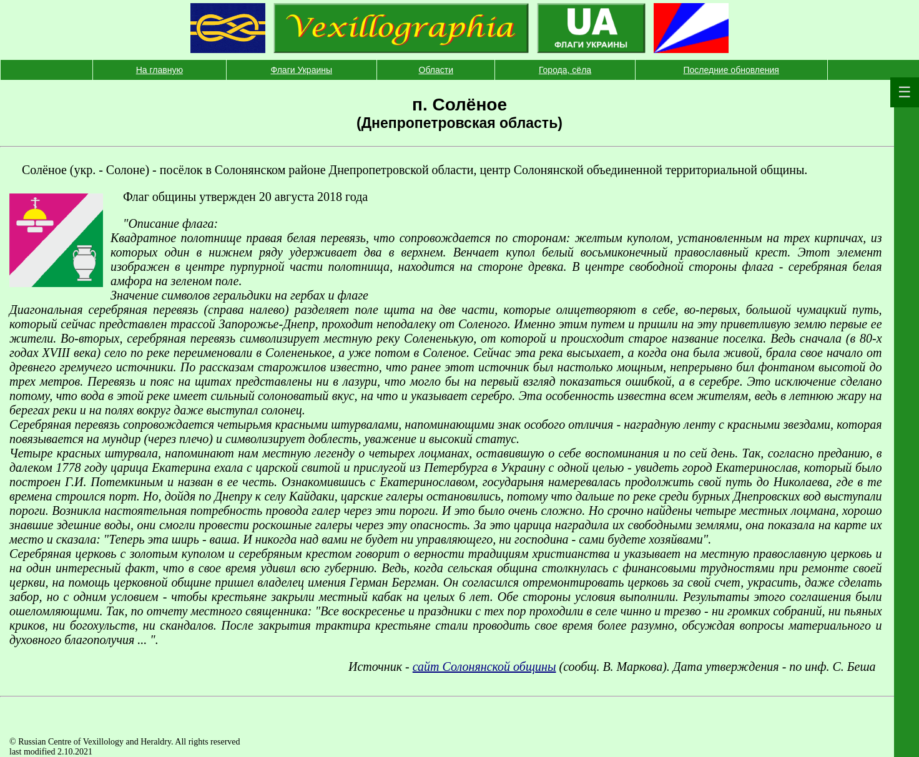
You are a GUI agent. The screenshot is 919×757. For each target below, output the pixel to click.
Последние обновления (731, 70)
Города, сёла (565, 70)
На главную (159, 70)
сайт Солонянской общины (484, 666)
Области (436, 70)
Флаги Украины (302, 70)
